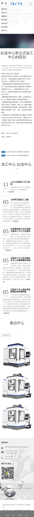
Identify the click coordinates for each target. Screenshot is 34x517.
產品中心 (4, 12)
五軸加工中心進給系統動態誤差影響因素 (20, 290)
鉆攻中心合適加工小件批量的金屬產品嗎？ (18, 155)
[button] (2, 3)
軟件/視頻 (4, 27)
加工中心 (9, 133)
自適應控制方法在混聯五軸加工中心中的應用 (20, 230)
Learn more (6, 335)
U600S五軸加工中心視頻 (20, 183)
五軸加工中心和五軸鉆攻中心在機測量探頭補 (20, 259)
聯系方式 (4, 30)
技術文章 (4, 23)
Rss (18, 494)
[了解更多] (11, 192)
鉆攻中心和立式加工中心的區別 (17, 55)
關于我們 (4, 20)
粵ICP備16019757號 (6, 494)
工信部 (14, 494)
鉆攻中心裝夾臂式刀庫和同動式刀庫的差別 (18, 152)
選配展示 (4, 16)
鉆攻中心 (15, 133)
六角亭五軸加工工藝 (19, 200)
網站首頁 (4, 9)
